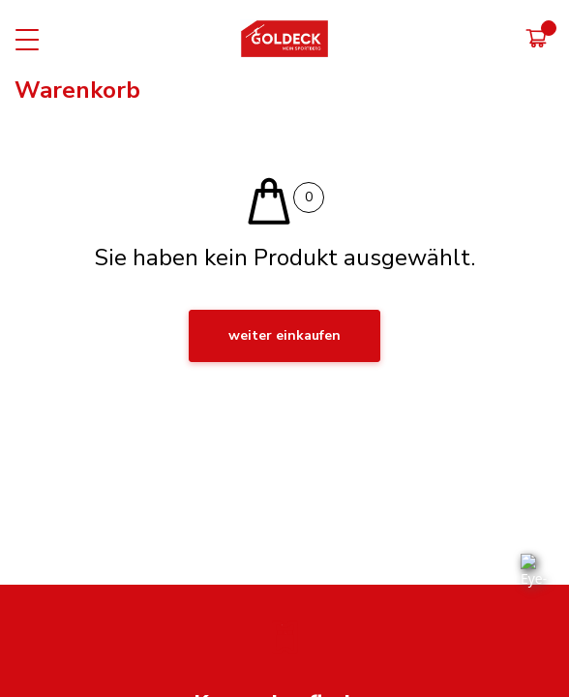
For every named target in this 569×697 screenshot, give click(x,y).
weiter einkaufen (284, 335)
